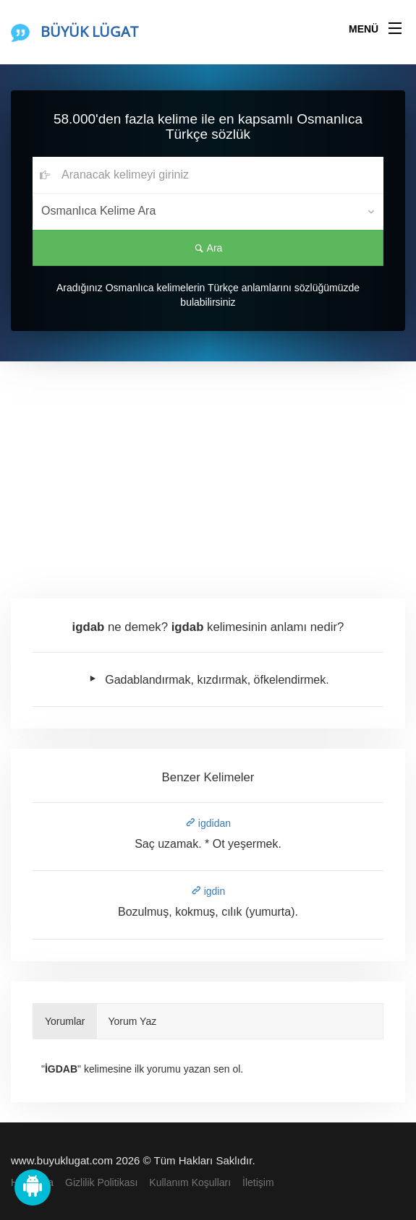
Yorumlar (65, 1021)
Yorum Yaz (133, 1021)
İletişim (258, 1182)
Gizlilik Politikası (101, 1182)
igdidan (208, 823)
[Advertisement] (208, 470)
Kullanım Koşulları (190, 1182)
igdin (208, 891)
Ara (208, 248)
